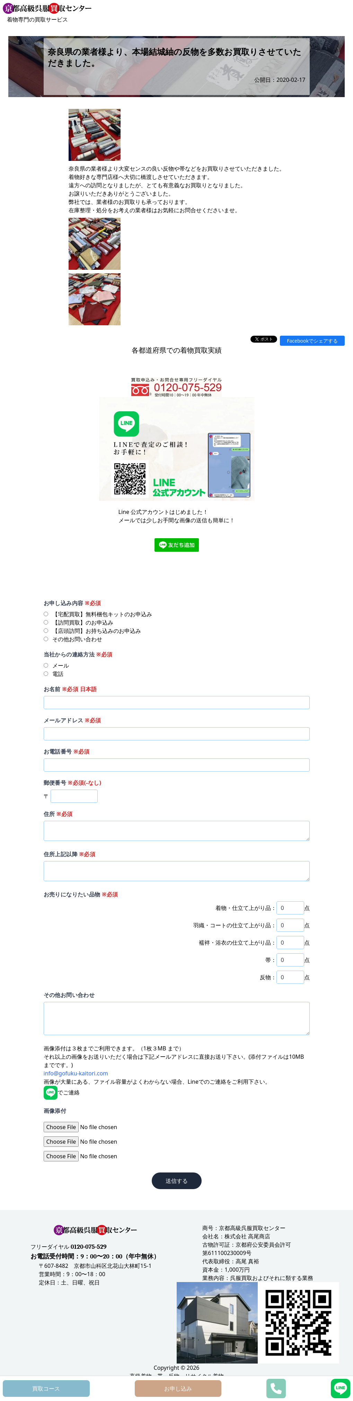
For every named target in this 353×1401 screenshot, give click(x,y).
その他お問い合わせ (69, 995)
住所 (58, 814)
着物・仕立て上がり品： (245, 908)
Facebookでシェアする (312, 340)
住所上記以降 (70, 854)
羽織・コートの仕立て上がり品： (234, 925)
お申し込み (178, 1388)
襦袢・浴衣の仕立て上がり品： (237, 942)
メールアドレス (72, 720)
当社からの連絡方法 (78, 654)
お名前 (70, 689)
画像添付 (55, 1111)
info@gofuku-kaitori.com (76, 1073)
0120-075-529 (89, 1246)
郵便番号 (73, 783)
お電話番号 (67, 751)
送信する (177, 1181)
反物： (268, 977)
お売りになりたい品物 (81, 894)
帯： (270, 960)
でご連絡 (62, 1092)
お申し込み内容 (72, 603)
